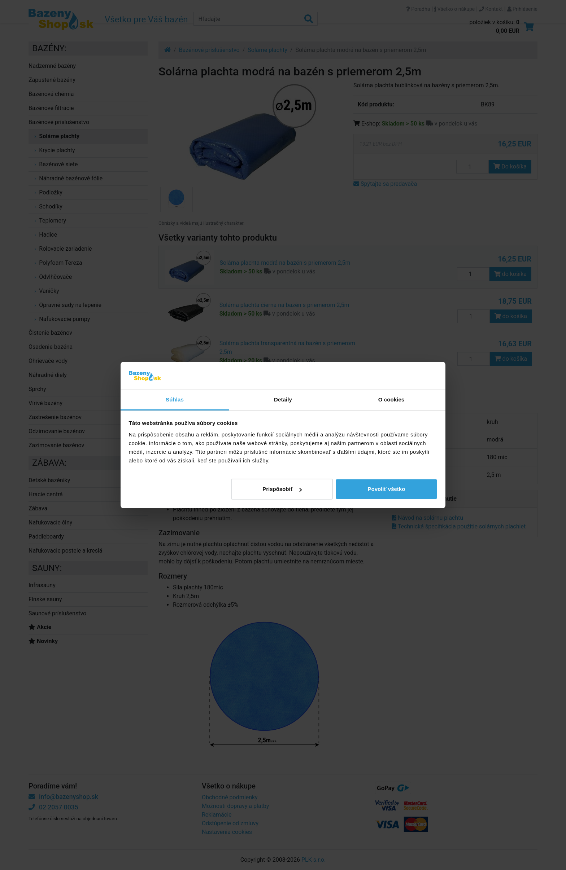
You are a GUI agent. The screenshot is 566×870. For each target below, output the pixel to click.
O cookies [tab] (391, 399)
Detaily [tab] (283, 399)
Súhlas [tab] (175, 399)
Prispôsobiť (282, 489)
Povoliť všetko (386, 489)
